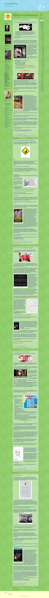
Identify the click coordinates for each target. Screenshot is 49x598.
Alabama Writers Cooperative (7, 109)
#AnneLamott (17, 470)
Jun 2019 (43, 44)
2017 (41, 81)
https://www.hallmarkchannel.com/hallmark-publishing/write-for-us (23, 193)
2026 (41, 23)
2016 (41, 82)
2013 (41, 86)
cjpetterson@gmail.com (29, 341)
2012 (41, 87)
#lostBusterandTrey (29, 470)
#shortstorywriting (34, 470)
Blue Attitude (6, 115)
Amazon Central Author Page (17, 331)
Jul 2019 (43, 42)
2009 (41, 91)
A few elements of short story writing (21, 351)
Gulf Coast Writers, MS (7, 122)
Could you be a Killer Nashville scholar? (21, 19)
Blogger (28, 596)
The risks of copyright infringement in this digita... (43, 53)
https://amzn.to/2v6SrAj (19, 206)
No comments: (24, 134)
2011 (41, 88)
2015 (41, 83)
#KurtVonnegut (25, 470)
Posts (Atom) (17, 589)
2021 (41, 29)
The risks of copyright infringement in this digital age (24, 140)
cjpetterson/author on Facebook (18, 465)
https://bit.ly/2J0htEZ (26, 166)
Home (26, 587)
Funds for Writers (7, 120)
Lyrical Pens (11, 3)
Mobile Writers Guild (7, 123)
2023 (41, 27)
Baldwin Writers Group (7, 114)
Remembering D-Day (17, 474)
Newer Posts (15, 587)
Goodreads (6, 121)
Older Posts (37, 587)
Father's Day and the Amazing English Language (23, 247)
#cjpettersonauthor (17, 347)
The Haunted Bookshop (23, 574)
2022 (41, 28)
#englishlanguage (25, 347)
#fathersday (28, 347)
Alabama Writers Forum (7, 110)
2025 (41, 24)
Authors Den (6, 111)
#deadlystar (21, 347)
